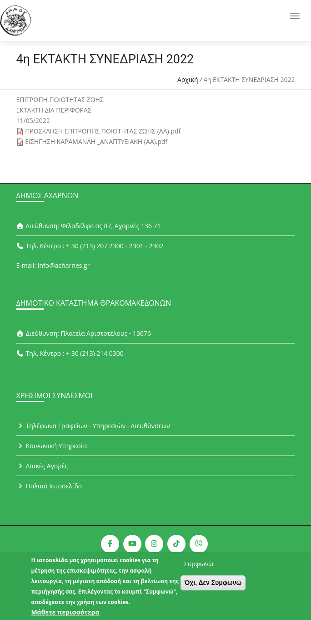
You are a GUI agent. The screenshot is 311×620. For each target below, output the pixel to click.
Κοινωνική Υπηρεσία (51, 445)
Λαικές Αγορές (42, 465)
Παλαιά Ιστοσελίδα (49, 486)
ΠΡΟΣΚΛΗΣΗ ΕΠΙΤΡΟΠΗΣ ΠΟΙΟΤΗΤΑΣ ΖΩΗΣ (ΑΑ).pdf (103, 131)
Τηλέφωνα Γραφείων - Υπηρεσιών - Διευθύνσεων (93, 425)
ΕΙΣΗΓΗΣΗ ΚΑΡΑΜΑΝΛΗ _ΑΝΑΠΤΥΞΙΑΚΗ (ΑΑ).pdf (96, 141)
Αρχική (187, 79)
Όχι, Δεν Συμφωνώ (213, 587)
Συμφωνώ (198, 568)
